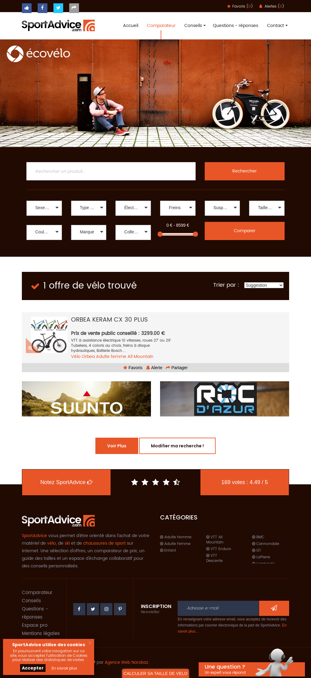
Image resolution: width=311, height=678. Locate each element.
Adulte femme (111, 356)
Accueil (130, 25)
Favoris (132, 367)
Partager (177, 367)
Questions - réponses (235, 25)
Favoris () (240, 6)
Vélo (75, 356)
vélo (51, 543)
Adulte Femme (175, 543)
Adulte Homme (175, 537)
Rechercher (244, 171)
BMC (258, 537)
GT (256, 550)
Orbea (88, 356)
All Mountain (140, 356)
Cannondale (265, 543)
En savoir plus (64, 668)
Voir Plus (116, 446)
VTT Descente (214, 558)
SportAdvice (34, 535)
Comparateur (161, 25)
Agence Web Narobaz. (127, 663)
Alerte (154, 367)
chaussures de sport (104, 543)
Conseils (194, 25)
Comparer (244, 230)
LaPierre (261, 557)
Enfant (168, 550)
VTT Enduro (218, 549)
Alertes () (271, 6)
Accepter (33, 668)
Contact (276, 25)
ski (67, 543)
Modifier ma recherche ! (177, 446)
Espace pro (34, 625)
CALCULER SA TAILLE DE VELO (155, 673)
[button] (44, 208)
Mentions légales (41, 633)
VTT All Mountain (215, 540)
